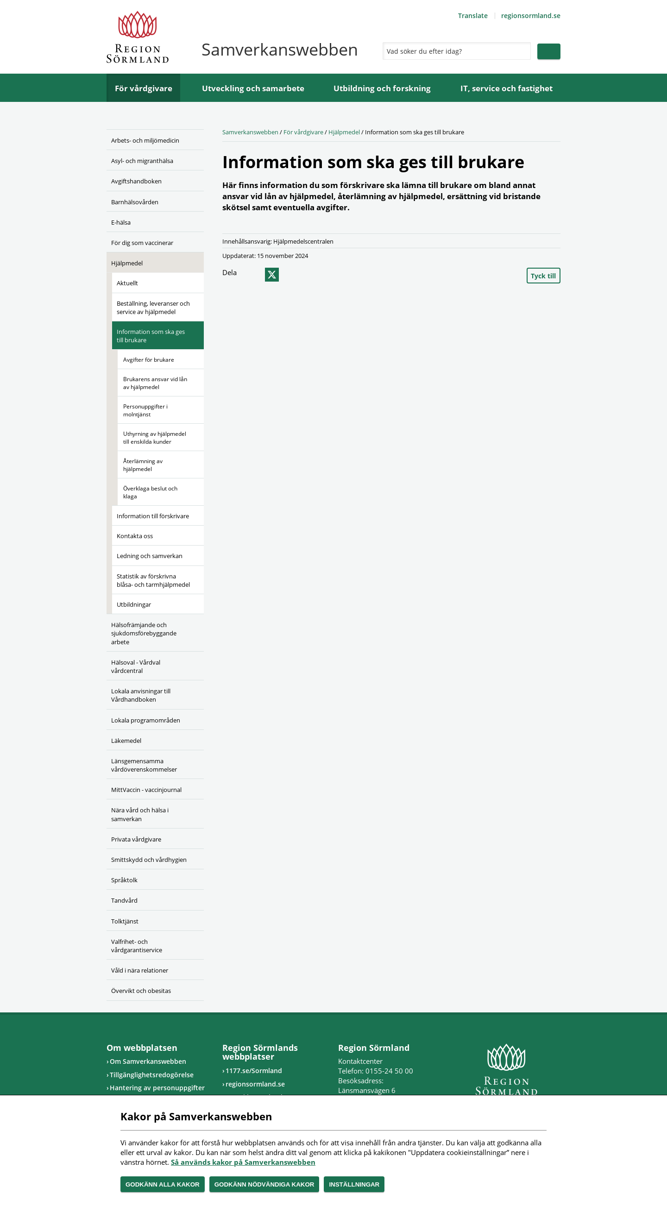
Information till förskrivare (153, 516)
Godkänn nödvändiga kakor (264, 1184)
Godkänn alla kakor (163, 1184)
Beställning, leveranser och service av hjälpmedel (153, 307)
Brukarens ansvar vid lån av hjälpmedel (155, 383)
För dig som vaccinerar (142, 243)
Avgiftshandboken (136, 181)
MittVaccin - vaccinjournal (146, 789)
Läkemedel (126, 740)
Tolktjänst (124, 921)
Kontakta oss (135, 536)
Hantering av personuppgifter (157, 1087)
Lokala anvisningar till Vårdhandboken (140, 695)
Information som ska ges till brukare (151, 335)
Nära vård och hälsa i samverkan (140, 814)
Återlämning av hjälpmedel (143, 465)
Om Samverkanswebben (148, 1061)
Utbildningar (134, 604)
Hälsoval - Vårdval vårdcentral (135, 666)
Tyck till (543, 275)
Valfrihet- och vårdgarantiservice (136, 945)
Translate (473, 15)
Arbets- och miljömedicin (145, 140)
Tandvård (124, 900)
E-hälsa (121, 222)
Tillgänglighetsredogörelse (152, 1074)
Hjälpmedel (127, 263)
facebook (253, 275)
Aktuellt (127, 283)
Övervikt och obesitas (141, 990)
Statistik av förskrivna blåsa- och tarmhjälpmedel (153, 580)
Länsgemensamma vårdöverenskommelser (144, 765)
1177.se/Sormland (254, 1070)
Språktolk (124, 880)
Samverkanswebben (250, 132)
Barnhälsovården (134, 202)
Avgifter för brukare (148, 360)
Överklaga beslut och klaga (150, 492)
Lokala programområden (145, 720)
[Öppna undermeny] (190, 159)
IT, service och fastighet (506, 88)
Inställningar (354, 1184)
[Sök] (454, 51)
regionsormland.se (530, 15)
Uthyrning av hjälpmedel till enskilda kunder (154, 438)
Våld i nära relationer (139, 970)
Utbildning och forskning (382, 88)
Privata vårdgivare (136, 839)
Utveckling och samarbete (253, 88)
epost (289, 275)
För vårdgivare (143, 88)
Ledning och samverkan (149, 556)
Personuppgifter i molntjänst (145, 410)
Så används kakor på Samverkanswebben (243, 1162)
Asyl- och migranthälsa (142, 161)
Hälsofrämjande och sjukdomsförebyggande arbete (143, 633)
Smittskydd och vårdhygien (149, 859)
